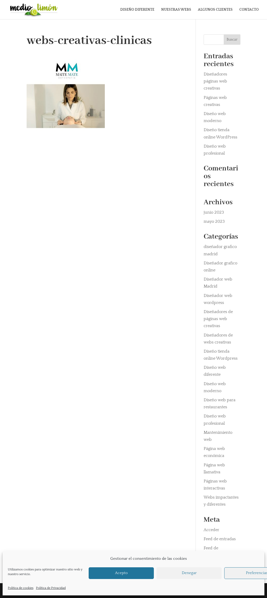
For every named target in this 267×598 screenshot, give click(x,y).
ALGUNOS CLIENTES (215, 10)
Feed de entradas (220, 539)
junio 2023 (214, 212)
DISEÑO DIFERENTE (137, 10)
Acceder (211, 529)
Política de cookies (20, 588)
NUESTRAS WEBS (176, 10)
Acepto (121, 573)
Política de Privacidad (51, 588)
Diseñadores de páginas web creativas (218, 318)
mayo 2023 (214, 221)
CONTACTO (249, 10)
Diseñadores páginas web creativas (215, 81)
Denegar (189, 573)
